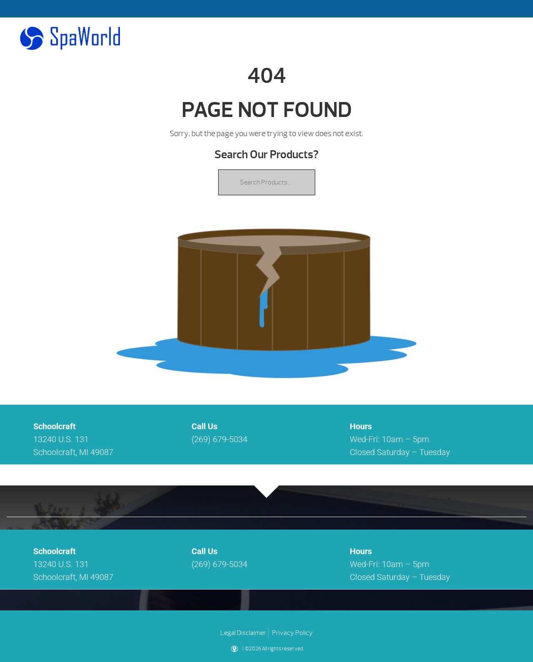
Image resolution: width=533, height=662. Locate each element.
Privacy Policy (292, 633)
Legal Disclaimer (243, 633)
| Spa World (70, 38)
